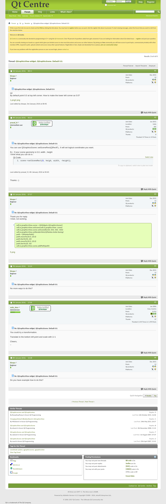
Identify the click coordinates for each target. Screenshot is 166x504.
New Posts (12, 16)
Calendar (25, 16)
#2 (155, 117)
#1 (155, 71)
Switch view (149, 157)
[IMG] (128, 466)
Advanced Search (152, 16)
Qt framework (59, 39)
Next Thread (89, 402)
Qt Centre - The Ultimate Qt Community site (88, 500)
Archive (149, 486)
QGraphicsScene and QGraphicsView (22, 432)
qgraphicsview (40, 450)
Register (151, 2)
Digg (14, 461)
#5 (155, 302)
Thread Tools (127, 66)
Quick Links (47, 16)
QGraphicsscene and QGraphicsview (22, 412)
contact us (65, 49)
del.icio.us (16, 465)
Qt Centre (13, 39)
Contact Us (133, 486)
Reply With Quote (148, 113)
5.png (12, 252)
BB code (128, 461)
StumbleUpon (18, 469)
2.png (17, 100)
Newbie (27, 23)
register (138, 39)
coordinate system (16, 450)
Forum (27, 12)
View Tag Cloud (15, 452)
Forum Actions (35, 16)
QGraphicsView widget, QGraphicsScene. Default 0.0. (39, 61)
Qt (20, 23)
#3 (155, 194)
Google (15, 473)
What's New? (66, 12)
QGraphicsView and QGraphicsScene (22, 426)
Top (155, 396)
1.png (12, 100)
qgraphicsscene (28, 450)
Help (141, 2)
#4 (155, 266)
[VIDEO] (128, 469)
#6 (155, 358)
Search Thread (140, 66)
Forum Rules (130, 476)
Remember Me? (110, 5)
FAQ (19, 16)
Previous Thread (78, 402)
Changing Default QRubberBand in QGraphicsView (27, 419)
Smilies (128, 464)
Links (52, 12)
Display (151, 66)
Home (14, 12)
